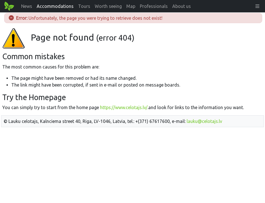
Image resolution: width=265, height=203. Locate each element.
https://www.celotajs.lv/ (123, 107)
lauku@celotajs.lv (204, 121)
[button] (257, 6)
